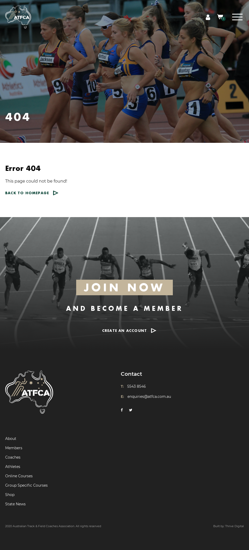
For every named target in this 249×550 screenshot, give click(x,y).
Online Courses (19, 476)
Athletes (12, 466)
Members (13, 448)
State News (15, 504)
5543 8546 (136, 386)
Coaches (12, 457)
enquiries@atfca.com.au (149, 396)
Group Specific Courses (26, 485)
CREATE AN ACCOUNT (124, 330)
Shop (10, 494)
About (10, 438)
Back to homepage (27, 193)
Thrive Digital (234, 526)
